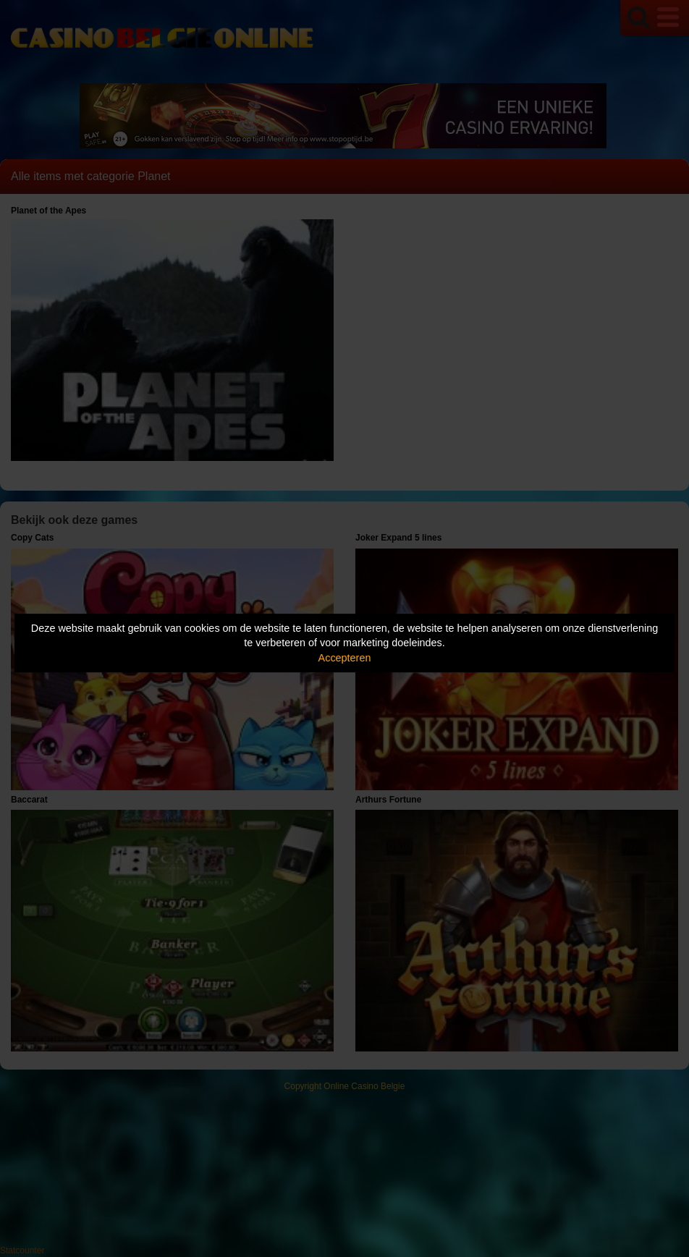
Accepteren (344, 658)
